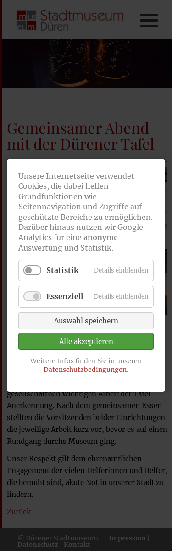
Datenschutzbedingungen (85, 370)
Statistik (62, 270)
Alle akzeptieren (86, 341)
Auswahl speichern (86, 320)
